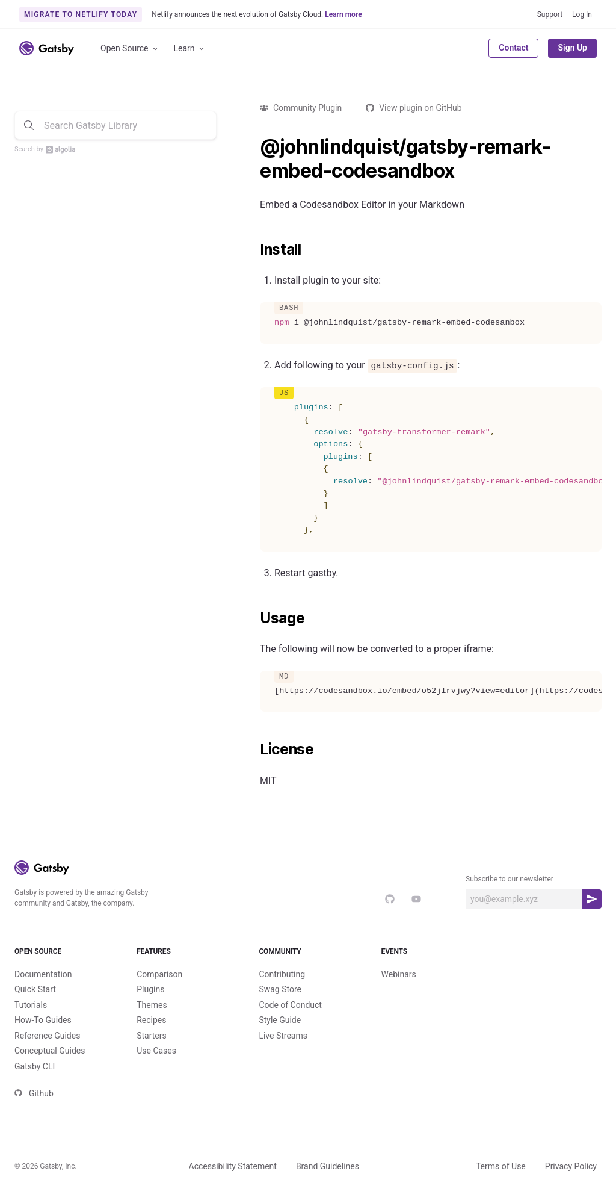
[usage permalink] (254, 618)
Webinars (398, 974)
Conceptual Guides (49, 1050)
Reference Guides (47, 1035)
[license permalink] (254, 750)
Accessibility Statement (233, 1166)
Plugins (150, 989)
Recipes (151, 1020)
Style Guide (280, 1020)
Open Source (129, 48)
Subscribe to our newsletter (509, 879)
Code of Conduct (290, 1005)
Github (34, 1093)
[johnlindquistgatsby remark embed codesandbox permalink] (254, 147)
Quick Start (35, 989)
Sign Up (572, 47)
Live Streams (283, 1035)
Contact (513, 47)
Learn (190, 48)
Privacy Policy (571, 1166)
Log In (582, 14)
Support (549, 14)
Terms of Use (501, 1166)
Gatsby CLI (34, 1066)
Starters (152, 1035)
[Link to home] (46, 48)
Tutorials (30, 1005)
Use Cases (156, 1050)
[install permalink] (254, 250)
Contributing (282, 974)
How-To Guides (43, 1020)
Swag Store (280, 989)
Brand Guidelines (327, 1166)
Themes (152, 1005)
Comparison (159, 974)
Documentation (43, 974)
